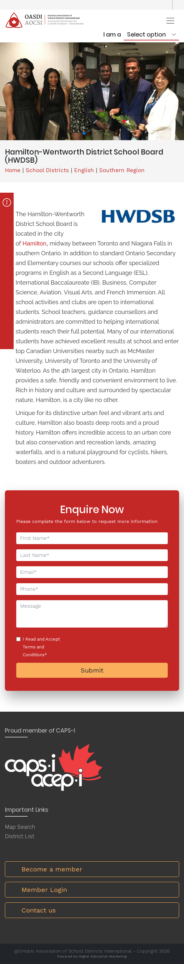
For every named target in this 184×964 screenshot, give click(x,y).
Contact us (38, 910)
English (84, 170)
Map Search (20, 826)
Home (12, 170)
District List (19, 836)
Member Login (44, 890)
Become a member (51, 869)
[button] (84, 133)
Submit (92, 670)
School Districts (47, 170)
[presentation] (112, 648)
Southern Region (122, 170)
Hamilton (34, 243)
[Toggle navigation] (168, 20)
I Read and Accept (41, 647)
